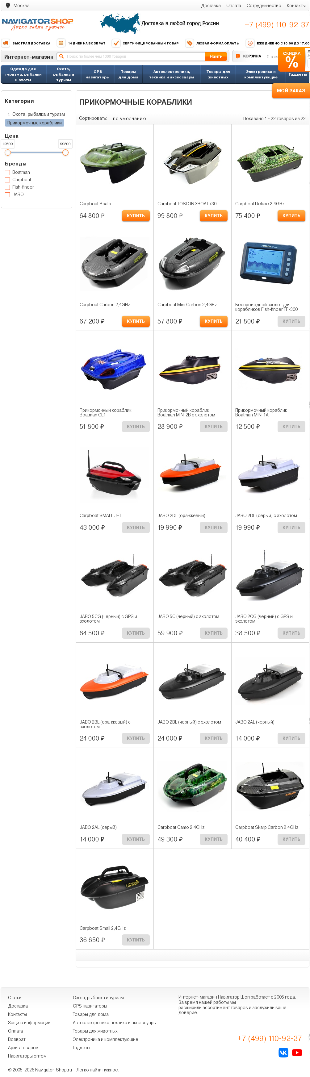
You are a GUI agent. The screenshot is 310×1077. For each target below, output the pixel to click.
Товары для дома (128, 74)
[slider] (8, 152)
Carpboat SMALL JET (100, 515)
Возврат (16, 1039)
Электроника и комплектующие (261, 74)
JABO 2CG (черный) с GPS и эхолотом (264, 619)
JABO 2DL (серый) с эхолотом (266, 515)
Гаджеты (298, 74)
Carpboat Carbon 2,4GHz (105, 305)
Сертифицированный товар (145, 43)
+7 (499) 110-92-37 (277, 24)
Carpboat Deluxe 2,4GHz (259, 204)
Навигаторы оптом (27, 1056)
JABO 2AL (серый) (98, 827)
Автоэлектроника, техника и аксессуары (171, 74)
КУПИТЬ (136, 215)
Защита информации (29, 1022)
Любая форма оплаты (212, 43)
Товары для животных (218, 74)
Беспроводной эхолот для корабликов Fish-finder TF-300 (266, 307)
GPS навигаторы (98, 74)
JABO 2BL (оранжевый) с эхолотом (105, 724)
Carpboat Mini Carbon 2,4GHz (187, 305)
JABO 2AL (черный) (254, 722)
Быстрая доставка (25, 43)
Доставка (211, 5)
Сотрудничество (264, 5)
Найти (216, 56)
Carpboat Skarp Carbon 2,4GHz (266, 827)
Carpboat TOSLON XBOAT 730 (186, 204)
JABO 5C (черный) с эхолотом (188, 616)
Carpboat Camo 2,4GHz (180, 827)
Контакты (296, 5)
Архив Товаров (23, 1047)
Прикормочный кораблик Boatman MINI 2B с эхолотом (186, 412)
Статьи (15, 997)
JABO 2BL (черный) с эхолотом (189, 722)
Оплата (233, 5)
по (129, 118)
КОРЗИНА (252, 56)
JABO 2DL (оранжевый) (181, 515)
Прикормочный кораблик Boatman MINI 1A (261, 412)
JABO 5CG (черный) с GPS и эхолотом (108, 619)
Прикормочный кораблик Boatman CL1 (106, 412)
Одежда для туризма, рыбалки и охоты (23, 74)
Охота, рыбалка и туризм (63, 74)
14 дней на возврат (81, 43)
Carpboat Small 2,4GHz (103, 928)
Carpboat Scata (95, 204)
